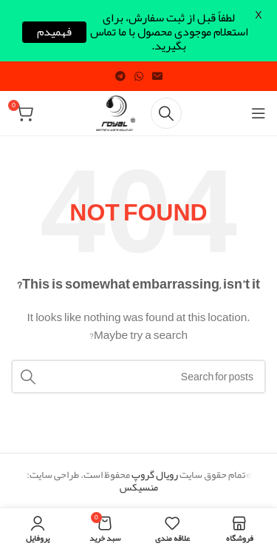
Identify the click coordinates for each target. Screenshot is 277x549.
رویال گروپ (154, 474)
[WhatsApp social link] (139, 76)
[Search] (166, 113)
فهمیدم (54, 32)
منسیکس (139, 486)
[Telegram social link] (120, 76)
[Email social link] (157, 76)
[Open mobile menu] (258, 113)
